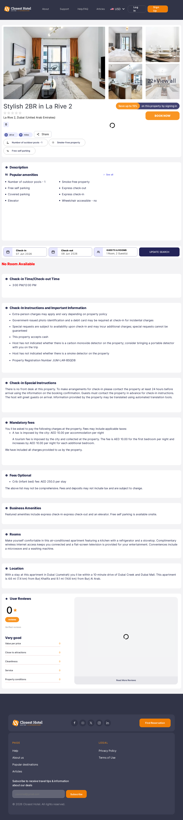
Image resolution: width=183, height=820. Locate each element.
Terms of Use (107, 757)
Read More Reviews (126, 680)
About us (18, 757)
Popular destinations (25, 764)
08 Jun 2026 (71, 253)
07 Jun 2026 (24, 253)
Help (15, 750)
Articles (17, 771)
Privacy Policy (107, 750)
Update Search (161, 251)
